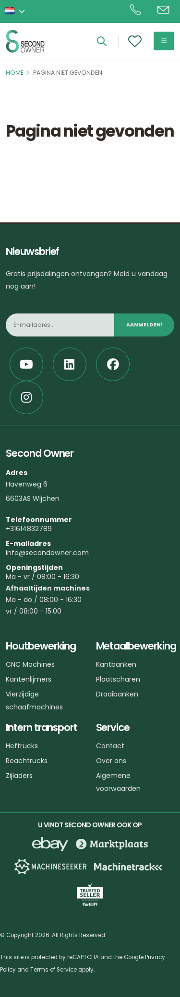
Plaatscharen (118, 679)
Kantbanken (116, 664)
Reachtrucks (27, 760)
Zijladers (19, 775)
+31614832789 (29, 528)
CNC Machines (30, 664)
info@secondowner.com (47, 552)
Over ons (111, 760)
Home (15, 73)
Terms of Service (53, 970)
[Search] (102, 41)
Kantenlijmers (28, 679)
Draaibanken (117, 694)
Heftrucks (22, 746)
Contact (110, 746)
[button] (15, 11)
